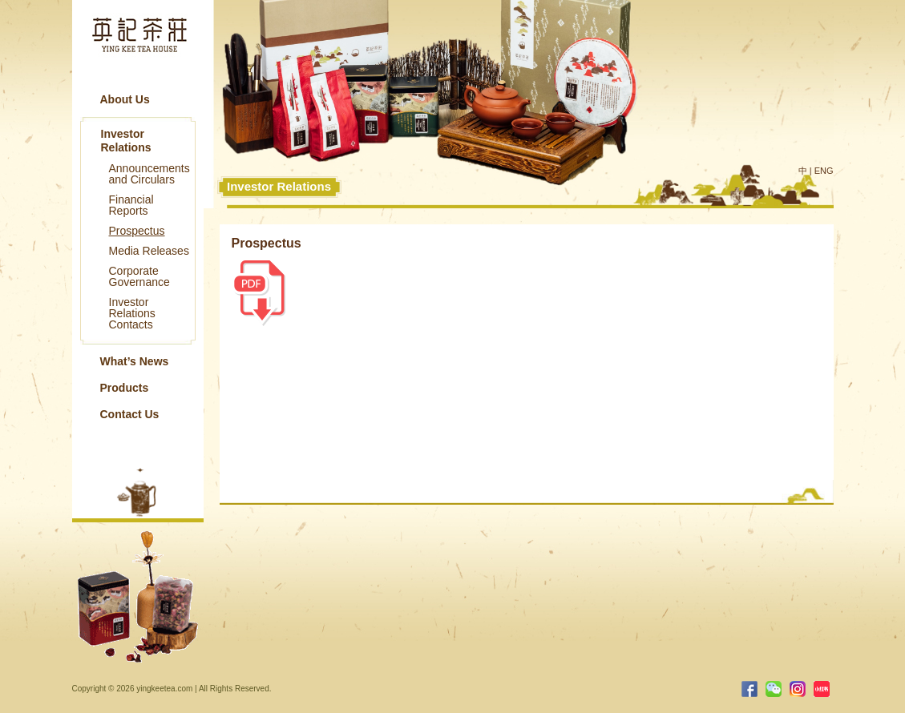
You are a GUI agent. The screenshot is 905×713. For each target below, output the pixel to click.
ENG (824, 170)
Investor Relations (126, 140)
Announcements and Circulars (149, 174)
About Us (125, 99)
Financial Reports (131, 205)
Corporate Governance (139, 276)
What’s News (134, 361)
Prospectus (137, 230)
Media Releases (149, 250)
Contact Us (130, 414)
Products (124, 387)
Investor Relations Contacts (132, 313)
